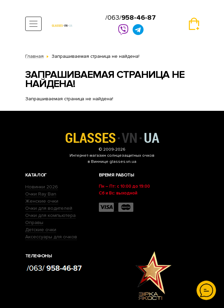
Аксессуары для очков (51, 237)
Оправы (34, 222)
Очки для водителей (48, 208)
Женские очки (41, 201)
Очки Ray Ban (40, 194)
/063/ (130, 18)
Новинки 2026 (41, 187)
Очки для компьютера (50, 215)
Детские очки (40, 230)
